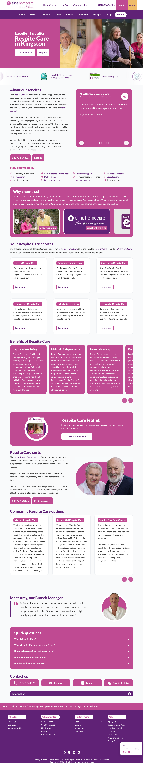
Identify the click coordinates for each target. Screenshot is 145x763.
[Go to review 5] (108, 143)
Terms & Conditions (101, 759)
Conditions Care (48, 725)
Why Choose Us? (15, 728)
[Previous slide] (16, 221)
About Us (12, 721)
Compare (83, 14)
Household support (84, 173)
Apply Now (112, 721)
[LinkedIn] (74, 752)
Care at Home (47, 721)
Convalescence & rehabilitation (57, 173)
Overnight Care (124, 249)
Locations (45, 731)
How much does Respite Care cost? (31, 657)
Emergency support (52, 180)
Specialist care (113, 177)
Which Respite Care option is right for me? (34, 645)
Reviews (70, 14)
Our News (79, 731)
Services (34, 14)
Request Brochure (48, 734)
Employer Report (68, 759)
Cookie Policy (54, 759)
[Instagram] (69, 752)
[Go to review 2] (101, 143)
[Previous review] (81, 143)
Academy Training (115, 738)
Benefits (47, 14)
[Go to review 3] (104, 143)
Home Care (50, 5)
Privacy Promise (40, 759)
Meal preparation (83, 180)
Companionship (20, 177)
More (87, 5)
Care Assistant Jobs (116, 725)
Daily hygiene (50, 177)
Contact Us (12, 725)
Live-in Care (65, 5)
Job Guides (112, 734)
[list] (71, 221)
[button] (20, 287)
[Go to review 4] (106, 143)
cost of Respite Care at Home (26, 457)
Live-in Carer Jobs (115, 728)
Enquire (120, 14)
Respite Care (19, 94)
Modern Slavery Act (84, 759)
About (22, 14)
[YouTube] (79, 752)
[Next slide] (126, 221)
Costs (77, 5)
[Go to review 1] (99, 143)
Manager (97, 14)
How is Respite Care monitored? (30, 663)
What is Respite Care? (25, 639)
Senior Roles (113, 741)
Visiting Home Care (68, 249)
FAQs (109, 14)
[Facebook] (65, 752)
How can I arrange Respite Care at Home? (34, 651)
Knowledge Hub (81, 728)
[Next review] (126, 143)
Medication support (115, 173)
